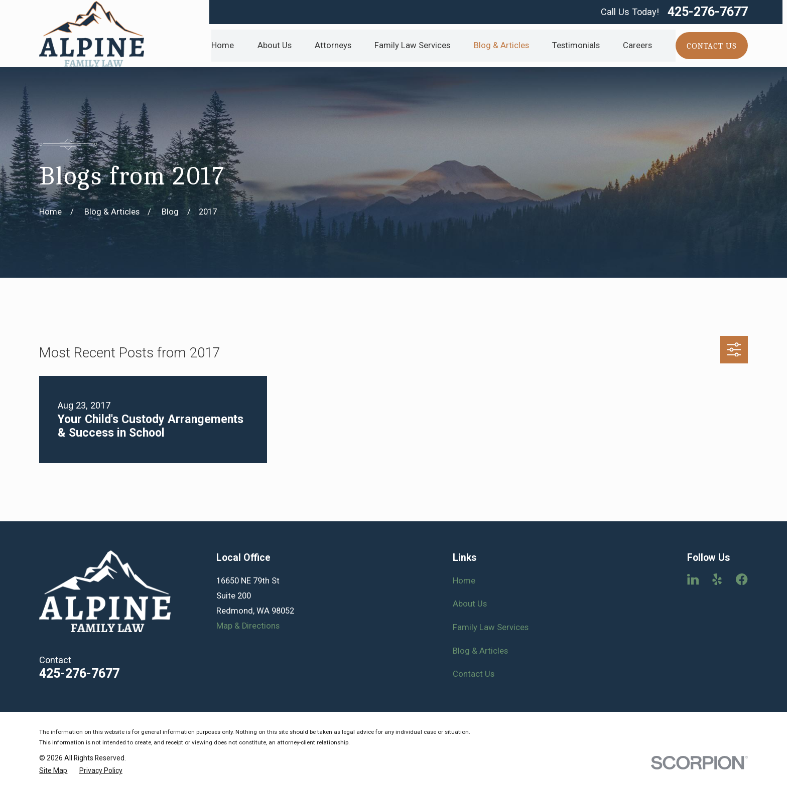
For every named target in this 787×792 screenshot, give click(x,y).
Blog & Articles (480, 651)
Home (464, 580)
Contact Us (473, 674)
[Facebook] (741, 579)
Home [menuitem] (222, 45)
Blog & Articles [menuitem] (501, 45)
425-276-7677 (708, 12)
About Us (470, 604)
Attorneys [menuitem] (333, 45)
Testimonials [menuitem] (576, 45)
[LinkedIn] (693, 579)
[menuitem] (53, 770)
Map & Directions (248, 626)
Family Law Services (491, 627)
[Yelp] (717, 579)
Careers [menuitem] (637, 45)
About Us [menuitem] (274, 45)
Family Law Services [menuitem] (412, 45)
